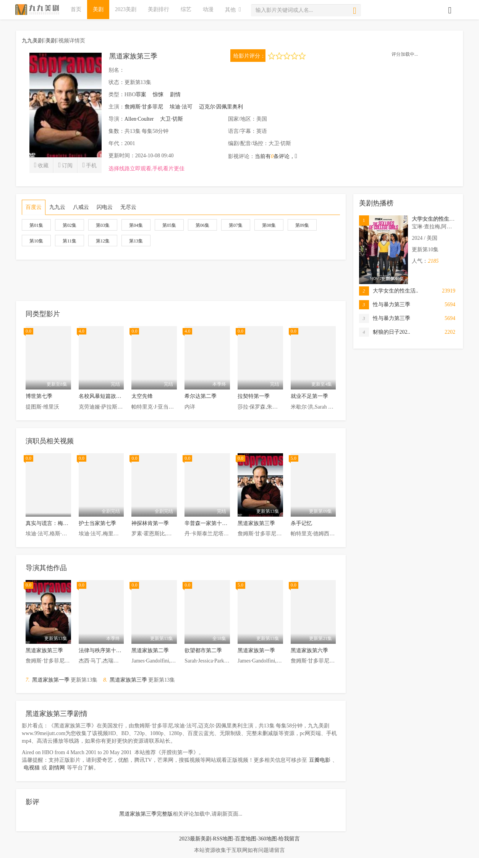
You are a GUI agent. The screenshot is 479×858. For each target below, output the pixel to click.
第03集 (103, 225)
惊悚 (158, 94)
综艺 (186, 9)
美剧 (98, 9)
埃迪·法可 (181, 107)
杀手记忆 (301, 523)
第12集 (103, 241)
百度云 (34, 207)
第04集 (136, 225)
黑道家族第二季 (150, 650)
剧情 (175, 94)
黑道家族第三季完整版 (146, 814)
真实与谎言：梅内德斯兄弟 (58, 523)
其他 (233, 9)
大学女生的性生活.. (388, 291)
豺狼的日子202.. (384, 332)
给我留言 (289, 839)
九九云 (57, 207)
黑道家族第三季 (256, 523)
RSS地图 (223, 839)
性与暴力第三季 (384, 305)
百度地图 (245, 839)
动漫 (208, 9)
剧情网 (57, 768)
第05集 (169, 225)
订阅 (65, 165)
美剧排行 (158, 9)
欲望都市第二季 (203, 650)
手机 (90, 165)
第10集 (36, 241)
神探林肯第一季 (150, 523)
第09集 (302, 225)
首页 (76, 9)
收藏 (41, 165)
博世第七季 (39, 396)
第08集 (269, 225)
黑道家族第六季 (309, 650)
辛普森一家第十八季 (208, 523)
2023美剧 (125, 9)
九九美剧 (32, 41)
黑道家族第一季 (256, 650)
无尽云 (128, 207)
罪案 (141, 94)
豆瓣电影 (319, 760)
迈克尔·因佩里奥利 (221, 107)
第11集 (69, 241)
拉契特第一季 (254, 396)
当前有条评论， (276, 156)
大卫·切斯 (171, 119)
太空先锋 (142, 396)
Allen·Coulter (139, 119)
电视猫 (32, 768)
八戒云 (81, 207)
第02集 (69, 225)
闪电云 (105, 207)
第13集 (136, 241)
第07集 (236, 225)
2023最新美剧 (195, 839)
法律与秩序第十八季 (103, 650)
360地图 (267, 839)
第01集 (36, 225)
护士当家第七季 (97, 523)
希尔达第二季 (200, 396)
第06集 (202, 225)
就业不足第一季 (309, 396)
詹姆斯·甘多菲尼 (144, 107)
